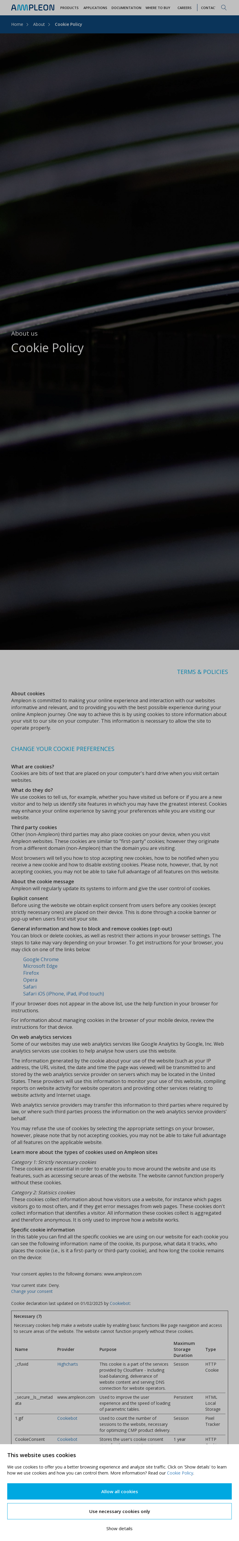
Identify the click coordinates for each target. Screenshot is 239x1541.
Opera (30, 980)
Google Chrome (41, 959)
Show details (119, 1528)
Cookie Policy (180, 1473)
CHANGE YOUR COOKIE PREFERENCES (63, 749)
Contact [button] (209, 7)
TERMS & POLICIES (202, 672)
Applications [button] (95, 7)
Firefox (31, 973)
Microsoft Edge (40, 966)
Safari (29, 986)
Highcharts (67, 1364)
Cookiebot (120, 1303)
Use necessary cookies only (119, 1511)
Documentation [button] (126, 7)
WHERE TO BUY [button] (158, 7)
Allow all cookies (119, 1491)
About (39, 24)
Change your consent (32, 1291)
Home (17, 24)
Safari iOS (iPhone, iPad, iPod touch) (63, 993)
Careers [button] (185, 7)
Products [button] (69, 7)
